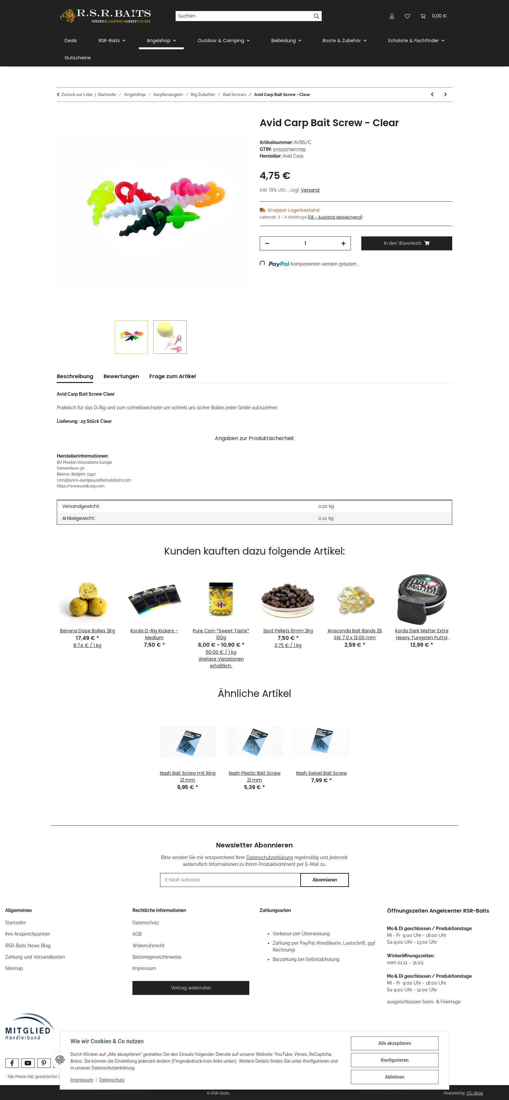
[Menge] (305, 243)
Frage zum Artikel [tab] (172, 376)
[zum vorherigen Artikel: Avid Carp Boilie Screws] (432, 95)
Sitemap (14, 968)
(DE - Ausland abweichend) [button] (335, 217)
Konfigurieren (394, 1060)
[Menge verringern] (267, 243)
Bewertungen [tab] (121, 376)
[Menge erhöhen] (343, 243)
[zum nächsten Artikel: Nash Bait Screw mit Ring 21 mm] (445, 95)
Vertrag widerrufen (191, 987)
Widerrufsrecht (148, 945)
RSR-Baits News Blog (28, 945)
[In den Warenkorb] (62, 113)
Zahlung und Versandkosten (35, 957)
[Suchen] (243, 16)
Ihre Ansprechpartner (27, 934)
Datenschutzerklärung (269, 857)
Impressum (81, 1079)
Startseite (15, 922)
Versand (310, 190)
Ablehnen (394, 1077)
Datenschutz (112, 1079)
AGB (137, 934)
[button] (392, 16)
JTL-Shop (474, 1093)
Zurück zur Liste (77, 94)
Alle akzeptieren (394, 1043)
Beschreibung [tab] (75, 376)
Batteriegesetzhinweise (156, 957)
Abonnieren (325, 879)
